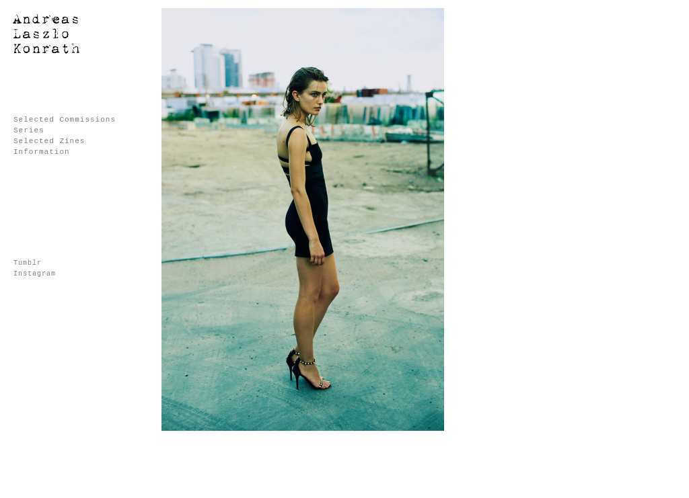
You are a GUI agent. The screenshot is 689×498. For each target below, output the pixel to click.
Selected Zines (49, 141)
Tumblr (27, 263)
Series (28, 130)
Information (41, 152)
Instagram (34, 274)
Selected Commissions (64, 120)
